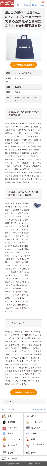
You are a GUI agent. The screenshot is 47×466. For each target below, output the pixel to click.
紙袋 (6, 416)
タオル (31, 452)
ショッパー (9, 427)
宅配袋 (7, 433)
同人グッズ (32, 427)
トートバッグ (33, 422)
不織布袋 (8, 422)
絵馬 (30, 439)
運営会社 (34, 3)
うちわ (7, 452)
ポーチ (31, 433)
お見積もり (26, 3)
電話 (18, 3)
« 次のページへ (8, 409)
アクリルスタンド (34, 446)
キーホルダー (10, 445)
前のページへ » (39, 409)
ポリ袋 (31, 416)
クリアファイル (11, 439)
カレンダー (9, 458)
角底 (7, 401)
